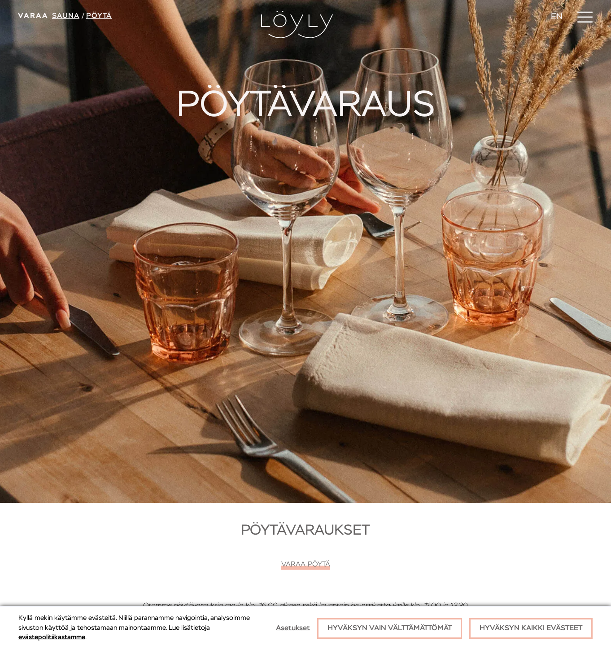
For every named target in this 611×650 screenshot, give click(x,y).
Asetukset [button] (293, 628)
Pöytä (99, 16)
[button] (585, 17)
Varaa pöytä (305, 564)
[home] (297, 24)
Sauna (65, 16)
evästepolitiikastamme (51, 637)
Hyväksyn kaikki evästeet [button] (531, 628)
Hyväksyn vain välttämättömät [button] (389, 628)
